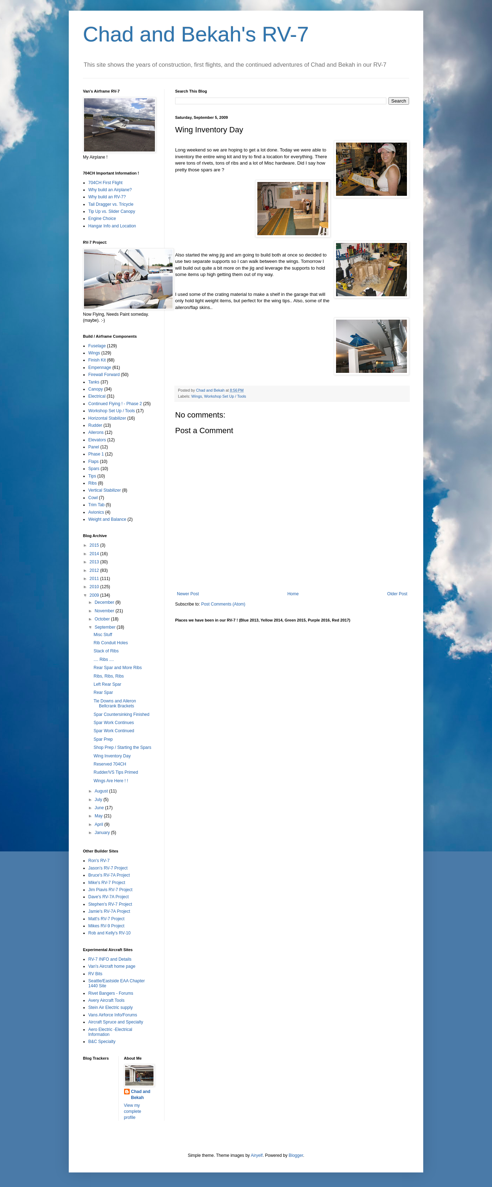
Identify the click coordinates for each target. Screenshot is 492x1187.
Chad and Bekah (141, 1094)
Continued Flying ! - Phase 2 (115, 403)
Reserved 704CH (110, 764)
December (105, 602)
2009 (95, 595)
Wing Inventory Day (112, 755)
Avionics (96, 512)
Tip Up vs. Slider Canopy (111, 211)
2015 (95, 545)
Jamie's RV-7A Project (109, 911)
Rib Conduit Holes (111, 642)
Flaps (93, 461)
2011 (95, 578)
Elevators (97, 439)
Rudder (95, 425)
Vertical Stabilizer (104, 490)
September (106, 627)
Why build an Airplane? (110, 189)
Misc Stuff (103, 634)
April (99, 824)
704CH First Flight (105, 182)
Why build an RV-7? (107, 196)
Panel (93, 447)
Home (293, 593)
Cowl (93, 497)
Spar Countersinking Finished (121, 714)
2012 (95, 570)
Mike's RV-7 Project (106, 882)
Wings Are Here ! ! (111, 780)
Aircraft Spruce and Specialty (115, 1022)
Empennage (99, 367)
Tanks (93, 382)
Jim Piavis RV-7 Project (110, 889)
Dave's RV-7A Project (108, 896)
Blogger (296, 1155)
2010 (95, 586)
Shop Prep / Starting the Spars (122, 747)
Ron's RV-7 (99, 860)
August (102, 791)
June (100, 807)
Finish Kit (97, 360)
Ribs (92, 483)
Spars (93, 468)
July (99, 799)
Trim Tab (96, 504)
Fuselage (97, 345)
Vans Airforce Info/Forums (112, 1014)
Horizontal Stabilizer (107, 418)
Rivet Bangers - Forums (110, 993)
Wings (196, 396)
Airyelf (257, 1155)
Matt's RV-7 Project (106, 918)
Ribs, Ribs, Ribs (109, 676)
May (99, 815)
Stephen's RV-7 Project (110, 904)
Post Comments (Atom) (223, 604)
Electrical (97, 396)
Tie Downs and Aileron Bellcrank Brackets (115, 703)
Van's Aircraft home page (111, 966)
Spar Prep (103, 739)
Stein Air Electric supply (110, 1007)
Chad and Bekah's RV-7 (196, 34)
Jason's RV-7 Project (108, 868)
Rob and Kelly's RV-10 (109, 933)
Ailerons (96, 432)
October (103, 619)
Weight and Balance (107, 519)
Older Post (397, 593)
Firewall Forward (104, 374)
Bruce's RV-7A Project (109, 875)
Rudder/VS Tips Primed (116, 772)
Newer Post (188, 593)
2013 (95, 561)
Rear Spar (103, 692)
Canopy (95, 389)
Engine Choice (102, 218)
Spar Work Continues (114, 722)
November (105, 610)
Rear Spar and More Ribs (118, 667)
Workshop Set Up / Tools (225, 396)
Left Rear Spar (107, 684)
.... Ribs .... (104, 659)
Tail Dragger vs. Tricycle (110, 204)
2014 (95, 553)
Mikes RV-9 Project (106, 925)
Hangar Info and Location (112, 225)
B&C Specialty (102, 1041)
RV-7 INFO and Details (110, 959)
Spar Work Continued (114, 730)
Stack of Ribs (106, 650)
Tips (92, 476)
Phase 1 (96, 454)
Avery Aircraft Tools (106, 1000)
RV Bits (95, 973)
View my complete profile (132, 1111)
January (103, 832)
